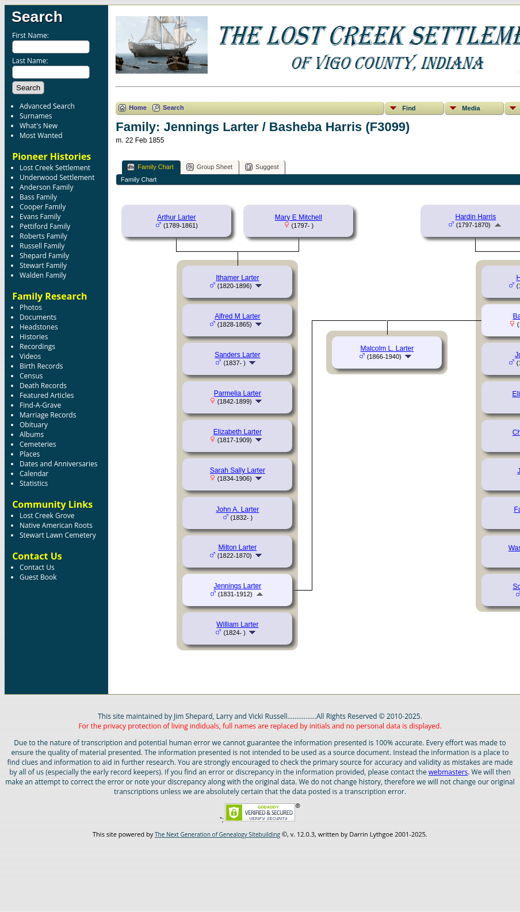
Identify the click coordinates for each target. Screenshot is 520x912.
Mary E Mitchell (298, 217)
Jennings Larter (238, 586)
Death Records (43, 385)
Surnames (36, 116)
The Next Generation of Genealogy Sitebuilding (217, 834)
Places (30, 454)
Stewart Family (43, 265)
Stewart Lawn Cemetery (58, 535)
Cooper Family (43, 207)
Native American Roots (56, 525)
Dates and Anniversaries (58, 464)
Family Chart (150, 167)
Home (138, 107)
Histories (34, 337)
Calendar (34, 473)
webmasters (448, 772)
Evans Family (40, 216)
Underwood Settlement (57, 177)
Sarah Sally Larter (237, 470)
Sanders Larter (237, 355)
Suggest (261, 167)
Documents (38, 317)
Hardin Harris (476, 217)
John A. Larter (237, 509)
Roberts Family (43, 236)
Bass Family (38, 197)
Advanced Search (47, 106)
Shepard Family (44, 255)
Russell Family (42, 246)
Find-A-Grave (40, 405)
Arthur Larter (176, 217)
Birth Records (41, 366)
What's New (39, 126)
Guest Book (38, 577)
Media (471, 108)
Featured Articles (47, 395)
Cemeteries (38, 444)
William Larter (237, 624)
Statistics (34, 483)
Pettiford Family (45, 226)
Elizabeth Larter (237, 432)
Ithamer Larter (237, 278)
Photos (31, 307)
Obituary (34, 425)
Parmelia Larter (237, 393)
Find (408, 108)
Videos (30, 356)
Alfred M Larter (237, 316)
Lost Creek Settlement (55, 168)
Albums (32, 434)
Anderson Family (46, 187)
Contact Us (37, 567)
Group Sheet (209, 167)
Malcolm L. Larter (387, 348)
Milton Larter (238, 547)
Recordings (37, 346)
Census (31, 376)
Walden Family (43, 275)
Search (37, 16)
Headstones (39, 327)
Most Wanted (41, 135)
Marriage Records (48, 415)
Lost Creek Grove (47, 515)
